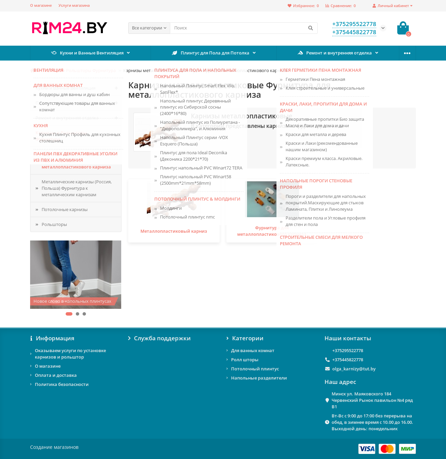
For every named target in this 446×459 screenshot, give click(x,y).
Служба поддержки (159, 338)
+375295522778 (347, 350)
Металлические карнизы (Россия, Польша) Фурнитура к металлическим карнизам (77, 188)
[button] (69, 314)
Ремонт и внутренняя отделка (334, 53)
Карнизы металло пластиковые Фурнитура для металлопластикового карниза (77, 160)
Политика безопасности (62, 384)
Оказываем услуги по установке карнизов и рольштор (70, 353)
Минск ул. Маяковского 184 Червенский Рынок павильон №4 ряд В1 (372, 400)
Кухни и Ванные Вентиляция (87, 53)
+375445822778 (347, 360)
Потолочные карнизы (65, 209)
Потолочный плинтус (255, 369)
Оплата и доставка (56, 375)
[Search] (244, 28)
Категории (245, 338)
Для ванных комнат (252, 350)
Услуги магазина (74, 5)
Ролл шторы (245, 360)
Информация (52, 338)
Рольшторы (54, 224)
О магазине (41, 5)
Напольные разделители (259, 378)
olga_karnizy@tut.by (354, 369)
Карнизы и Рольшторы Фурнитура (79, 70)
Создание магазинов (54, 447)
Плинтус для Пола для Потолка (210, 53)
